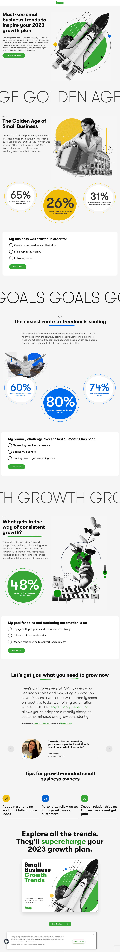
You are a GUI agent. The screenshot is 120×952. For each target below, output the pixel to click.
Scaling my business (24, 451)
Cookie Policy (49, 939)
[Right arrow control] (109, 749)
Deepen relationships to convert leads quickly (39, 641)
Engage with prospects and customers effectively (41, 629)
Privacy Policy (38, 939)
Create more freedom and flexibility (35, 245)
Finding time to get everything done (34, 458)
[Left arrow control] (11, 749)
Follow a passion (23, 258)
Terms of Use (41, 944)
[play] (24, 756)
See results (17, 267)
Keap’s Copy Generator (68, 707)
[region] (52, 940)
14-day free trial (66, 723)
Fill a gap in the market (27, 251)
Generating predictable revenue (31, 445)
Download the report (14, 55)
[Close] (93, 934)
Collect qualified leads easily (29, 635)
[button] (6, 941)
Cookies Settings (78, 941)
